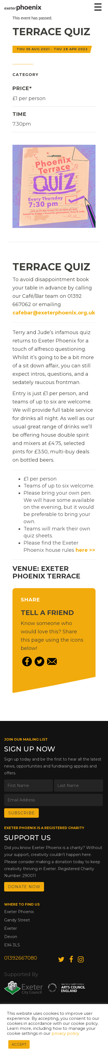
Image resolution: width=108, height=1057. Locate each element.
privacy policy (65, 1033)
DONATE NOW (24, 886)
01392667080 (20, 958)
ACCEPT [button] (19, 1044)
